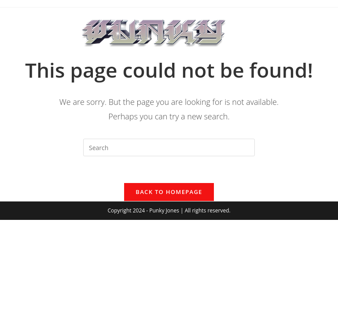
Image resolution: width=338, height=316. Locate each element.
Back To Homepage (169, 192)
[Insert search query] (169, 147)
